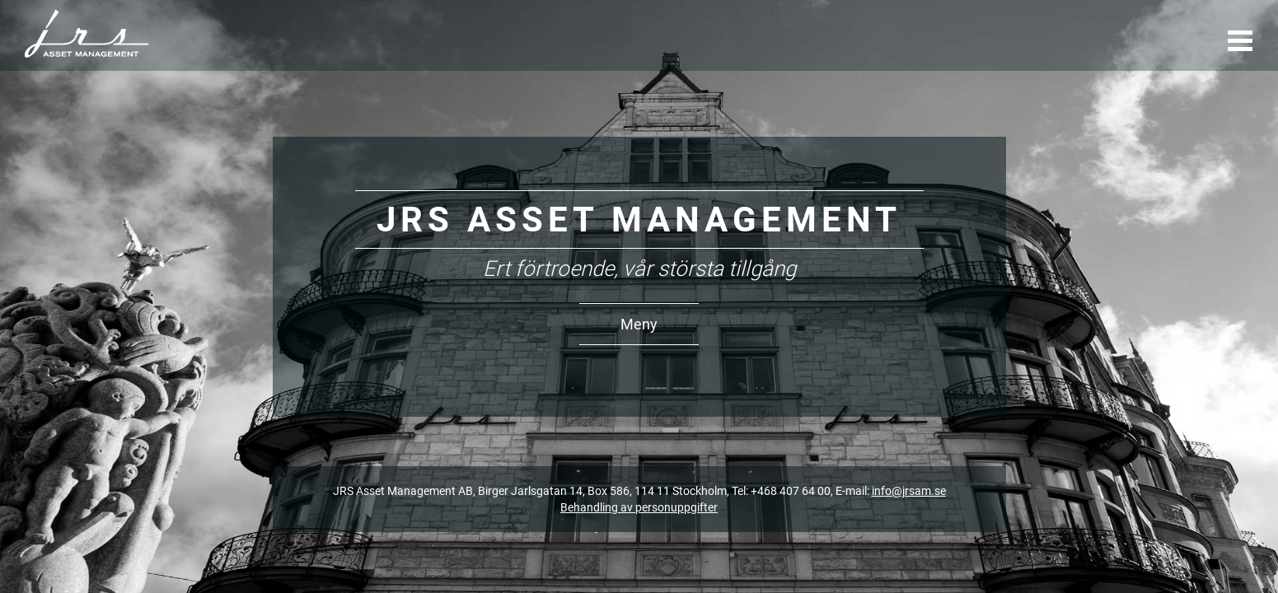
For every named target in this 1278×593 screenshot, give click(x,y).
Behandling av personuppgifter (639, 507)
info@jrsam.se (909, 490)
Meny (639, 324)
